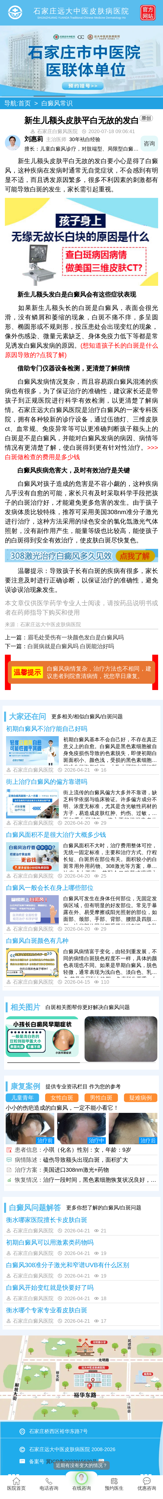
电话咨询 (49, 1484)
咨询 (149, 143)
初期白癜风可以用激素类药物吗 (50, 1242)
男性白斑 (101, 1098)
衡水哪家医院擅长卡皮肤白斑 (46, 1219)
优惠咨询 (146, 1484)
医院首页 (16, 1484)
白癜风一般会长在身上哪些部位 (50, 887)
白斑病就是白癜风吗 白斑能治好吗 (71, 646)
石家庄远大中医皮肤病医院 (50, 624)
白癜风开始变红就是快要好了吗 (50, 1287)
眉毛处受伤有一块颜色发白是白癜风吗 (76, 637)
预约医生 (114, 1484)
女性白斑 (62, 1098)
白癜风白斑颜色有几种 (37, 940)
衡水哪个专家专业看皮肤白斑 (46, 1310)
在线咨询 (81, 1481)
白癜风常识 (57, 103)
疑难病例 (140, 1098)
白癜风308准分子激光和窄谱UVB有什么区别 (67, 1265)
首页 (24, 103)
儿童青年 (22, 1098)
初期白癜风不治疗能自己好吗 (46, 728)
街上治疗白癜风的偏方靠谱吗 (46, 781)
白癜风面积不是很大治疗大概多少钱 (56, 834)
